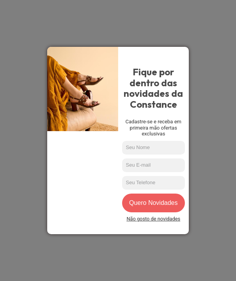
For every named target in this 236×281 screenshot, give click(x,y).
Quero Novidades (153, 202)
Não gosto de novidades (153, 219)
